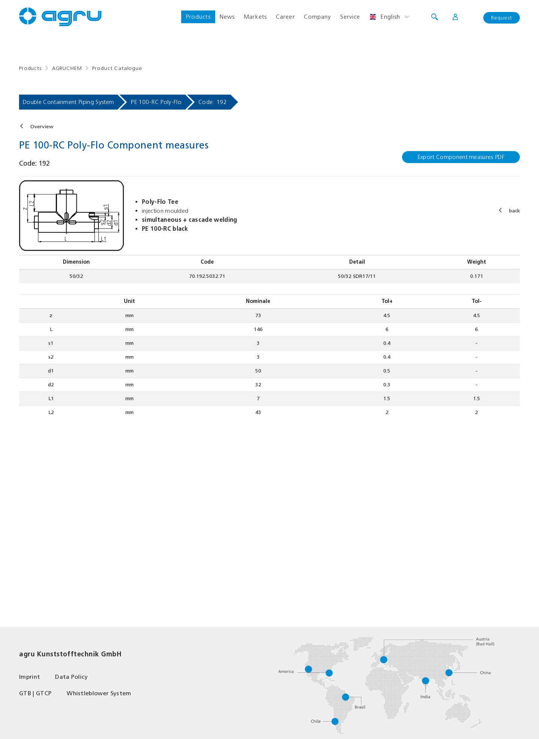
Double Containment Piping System (68, 101)
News (227, 16)
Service (350, 16)
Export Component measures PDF (461, 156)
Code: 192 (212, 101)
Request (501, 18)
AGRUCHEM (67, 68)
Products (198, 16)
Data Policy (71, 676)
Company (317, 16)
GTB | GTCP (35, 693)
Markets (255, 16)
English (384, 17)
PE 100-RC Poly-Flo (156, 101)
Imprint (29, 676)
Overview (42, 126)
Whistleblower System (99, 693)
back (514, 211)
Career (285, 16)
